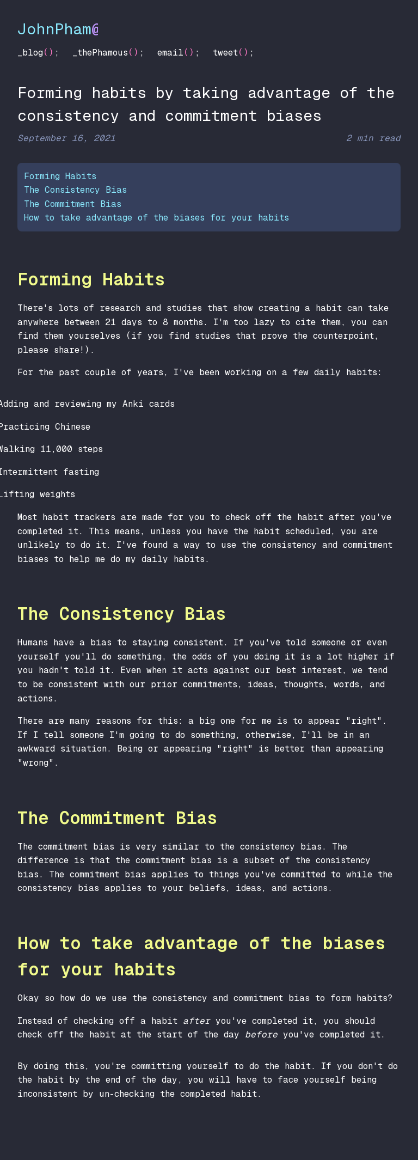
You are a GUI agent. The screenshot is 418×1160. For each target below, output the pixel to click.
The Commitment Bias (72, 204)
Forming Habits (60, 176)
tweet (225, 52)
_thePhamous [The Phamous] (100, 52)
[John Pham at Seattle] (209, 23)
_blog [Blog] (30, 52)
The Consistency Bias (75, 190)
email (170, 52)
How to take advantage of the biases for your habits (156, 217)
